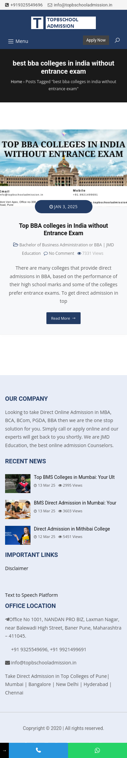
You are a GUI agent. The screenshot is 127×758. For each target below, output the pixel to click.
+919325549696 (24, 4)
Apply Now (96, 40)
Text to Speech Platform (31, 595)
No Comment (61, 253)
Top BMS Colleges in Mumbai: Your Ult (74, 477)
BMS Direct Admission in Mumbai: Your (75, 503)
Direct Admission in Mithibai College (72, 529)
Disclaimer (16, 568)
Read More (60, 318)
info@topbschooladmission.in (80, 4)
